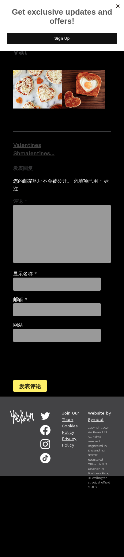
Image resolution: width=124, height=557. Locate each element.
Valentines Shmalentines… (25, 149)
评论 (20, 201)
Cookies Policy (70, 429)
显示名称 (25, 274)
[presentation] (54, 360)
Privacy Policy (69, 441)
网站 (18, 325)
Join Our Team (70, 416)
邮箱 (20, 299)
